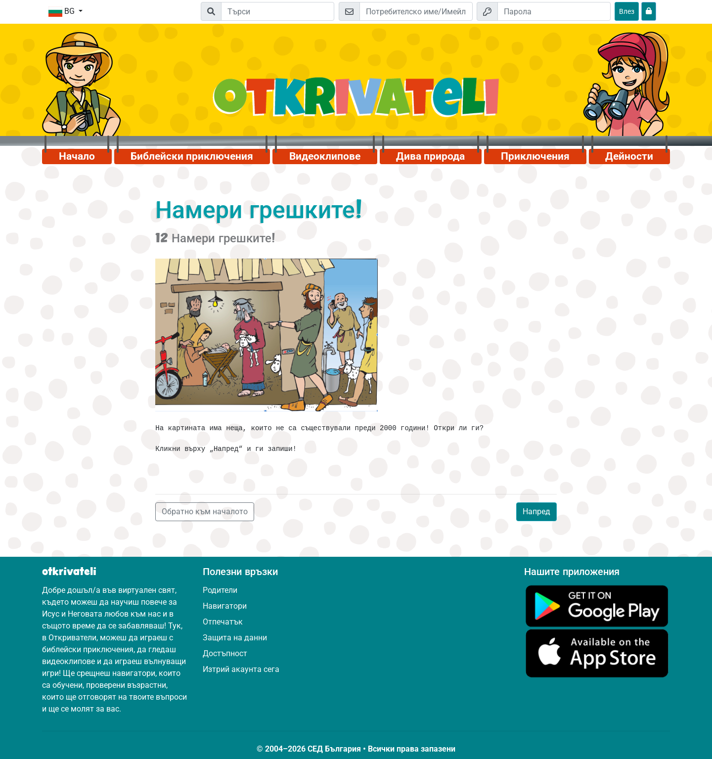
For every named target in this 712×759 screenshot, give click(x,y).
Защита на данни (235, 637)
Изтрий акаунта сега (241, 669)
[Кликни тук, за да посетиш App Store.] (597, 653)
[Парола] (554, 11)
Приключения (535, 156)
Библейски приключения (192, 156)
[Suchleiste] (277, 11)
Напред (536, 511)
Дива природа (430, 156)
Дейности (629, 156)
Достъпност (225, 653)
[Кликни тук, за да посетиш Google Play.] (597, 605)
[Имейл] (416, 11)
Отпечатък (223, 621)
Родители (220, 590)
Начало (77, 156)
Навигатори (225, 606)
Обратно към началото (205, 511)
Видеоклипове (324, 156)
